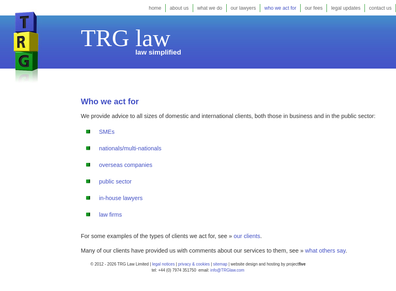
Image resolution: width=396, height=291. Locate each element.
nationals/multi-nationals (130, 148)
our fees (313, 8)
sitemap (219, 264)
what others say (325, 250)
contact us (380, 8)
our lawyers (243, 8)
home (155, 8)
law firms (110, 214)
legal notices (163, 264)
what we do (209, 8)
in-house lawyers (121, 198)
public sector (115, 181)
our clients (247, 236)
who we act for (280, 8)
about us (179, 8)
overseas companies (125, 165)
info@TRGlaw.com (227, 270)
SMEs (106, 132)
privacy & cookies (194, 264)
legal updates (345, 8)
